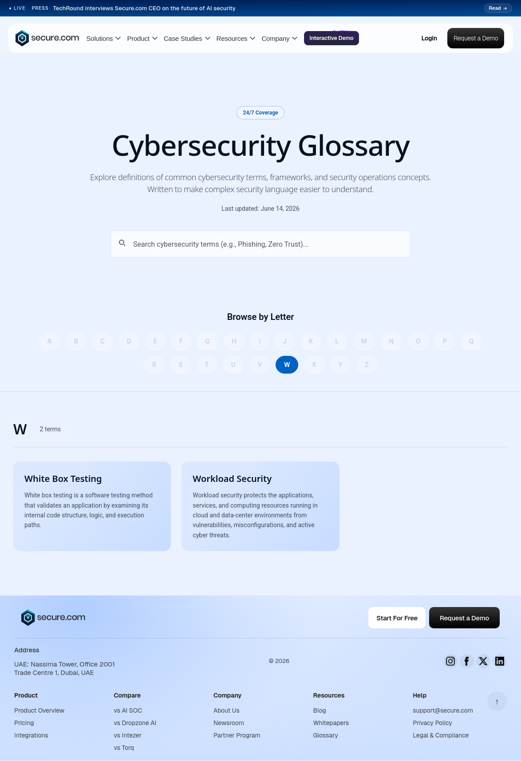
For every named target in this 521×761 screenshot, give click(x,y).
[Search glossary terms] (260, 244)
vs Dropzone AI (135, 723)
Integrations (31, 735)
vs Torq (124, 748)
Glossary (325, 735)
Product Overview (39, 710)
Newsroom (228, 723)
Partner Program (236, 735)
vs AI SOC (128, 710)
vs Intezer (128, 735)
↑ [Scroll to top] (497, 701)
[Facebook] (467, 661)
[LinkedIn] (500, 661)
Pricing (24, 723)
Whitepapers (331, 723)
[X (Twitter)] (483, 661)
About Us (226, 710)
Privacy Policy (432, 723)
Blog (319, 710)
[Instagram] (450, 661)
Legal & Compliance (441, 735)
